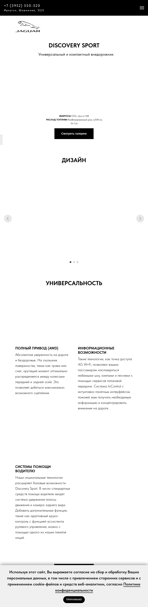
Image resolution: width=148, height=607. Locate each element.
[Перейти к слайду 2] (74, 262)
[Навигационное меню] (142, 7)
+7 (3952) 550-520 (22, 6)
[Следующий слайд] (140, 219)
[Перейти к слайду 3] (77, 262)
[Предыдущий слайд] (8, 219)
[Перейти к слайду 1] (70, 262)
